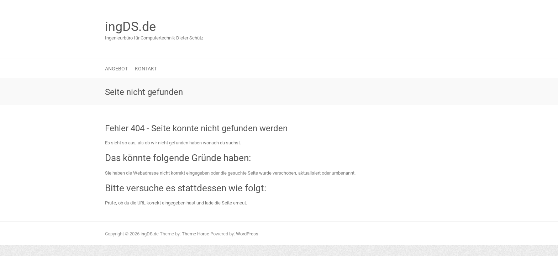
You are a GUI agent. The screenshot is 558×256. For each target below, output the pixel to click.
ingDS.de (130, 26)
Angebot (116, 68)
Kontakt (146, 68)
